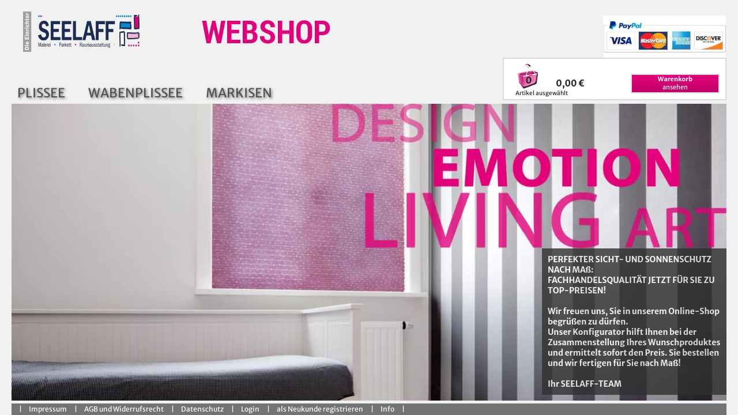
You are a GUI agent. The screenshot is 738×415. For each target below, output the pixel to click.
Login (250, 409)
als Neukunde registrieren (320, 409)
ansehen (675, 83)
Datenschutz (202, 409)
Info (387, 409)
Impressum (48, 409)
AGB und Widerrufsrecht (124, 409)
